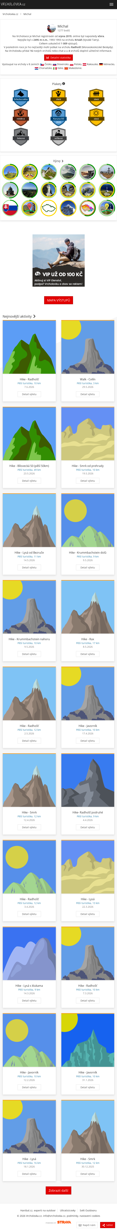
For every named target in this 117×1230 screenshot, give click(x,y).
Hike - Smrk (29, 812)
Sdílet (107, 1225)
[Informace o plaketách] (63, 84)
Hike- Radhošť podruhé (87, 812)
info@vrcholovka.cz (54, 1215)
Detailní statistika (58, 57)
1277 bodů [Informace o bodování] (64, 30)
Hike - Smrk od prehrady (88, 466)
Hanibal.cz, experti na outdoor (38, 1210)
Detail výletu (29, 394)
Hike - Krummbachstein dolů (87, 552)
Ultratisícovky (67, 1210)
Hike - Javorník (88, 726)
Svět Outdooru (88, 1210)
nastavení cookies (90, 1215)
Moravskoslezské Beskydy (97, 47)
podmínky (72, 1215)
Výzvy (58, 161)
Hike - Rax (87, 639)
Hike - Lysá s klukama (29, 986)
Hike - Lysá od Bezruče (29, 552)
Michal (27, 14)
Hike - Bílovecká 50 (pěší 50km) (29, 466)
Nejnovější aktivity (19, 316)
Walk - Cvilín (87, 379)
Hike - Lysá (88, 899)
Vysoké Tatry (91, 39)
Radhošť (76, 47)
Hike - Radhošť (29, 379)
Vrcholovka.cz (10, 14)
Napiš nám (87, 1225)
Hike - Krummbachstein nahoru (29, 639)
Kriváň (78, 39)
